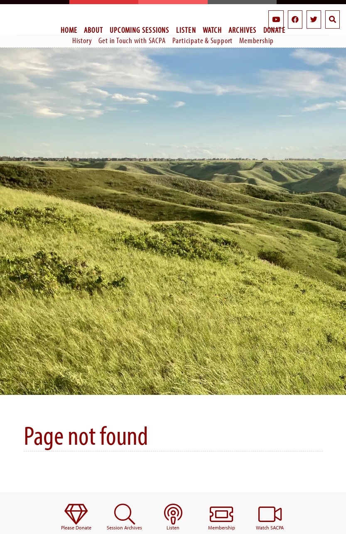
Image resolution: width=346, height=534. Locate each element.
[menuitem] (76, 518)
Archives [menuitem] (242, 30)
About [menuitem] (93, 30)
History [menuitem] (82, 40)
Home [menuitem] (69, 30)
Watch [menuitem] (212, 30)
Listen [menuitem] (186, 30)
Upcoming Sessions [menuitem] (139, 30)
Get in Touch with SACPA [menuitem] (131, 40)
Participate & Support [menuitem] (202, 40)
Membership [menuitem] (256, 40)
